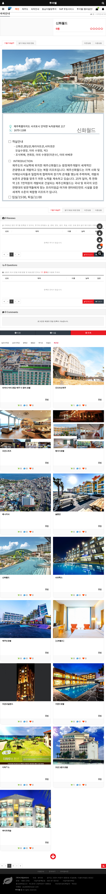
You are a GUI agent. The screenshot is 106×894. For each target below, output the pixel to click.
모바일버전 (64, 871)
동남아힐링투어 (49, 9)
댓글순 (48, 343)
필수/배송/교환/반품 (26, 43)
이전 (18, 333)
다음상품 (98, 43)
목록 (88, 333)
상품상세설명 (9, 43)
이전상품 (87, 43)
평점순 (33, 343)
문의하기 (52, 871)
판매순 (25, 343)
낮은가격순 (16, 343)
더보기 (99, 301)
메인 (17, 9)
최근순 (56, 343)
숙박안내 (35, 9)
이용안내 (41, 871)
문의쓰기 (88, 301)
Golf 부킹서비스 (66, 9)
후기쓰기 (88, 254)
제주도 (25, 9)
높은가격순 (5, 343)
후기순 (40, 343)
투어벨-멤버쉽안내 (85, 9)
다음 (53, 333)
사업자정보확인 (68, 880)
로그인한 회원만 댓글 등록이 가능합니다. (53, 321)
